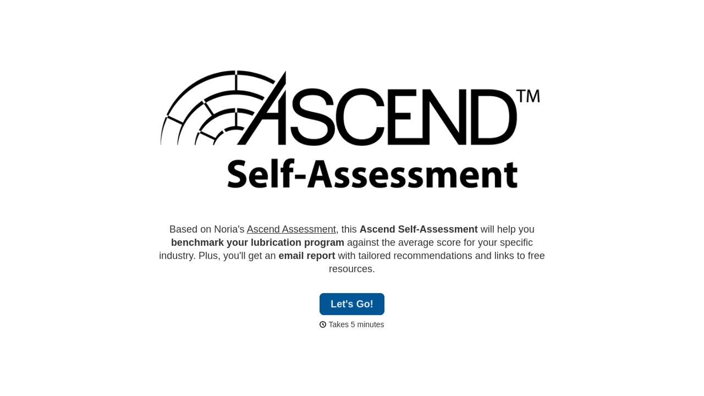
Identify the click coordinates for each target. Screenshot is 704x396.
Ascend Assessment (291, 229)
